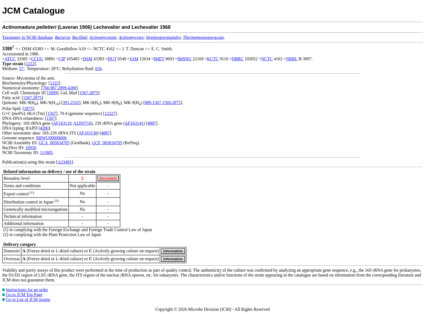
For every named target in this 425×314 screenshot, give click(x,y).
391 (66, 102)
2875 (93, 92)
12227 (109, 113)
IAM (134, 58)
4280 (71, 88)
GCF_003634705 (107, 142)
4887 (151, 123)
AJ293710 (82, 123)
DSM (87, 58)
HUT (112, 58)
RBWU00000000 (51, 138)
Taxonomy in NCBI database (27, 37)
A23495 (64, 162)
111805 (46, 152)
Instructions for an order (27, 289)
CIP (62, 58)
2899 (62, 88)
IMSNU (185, 58)
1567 (83, 92)
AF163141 (134, 123)
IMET (159, 58)
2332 (74, 102)
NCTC (267, 58)
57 (21, 68)
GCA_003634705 (54, 142)
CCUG (37, 58)
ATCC (10, 58)
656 (98, 68)
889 (148, 102)
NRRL (291, 58)
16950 (30, 147)
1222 (30, 63)
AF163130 (88, 133)
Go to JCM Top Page (24, 294)
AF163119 (62, 123)
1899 (52, 92)
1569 (166, 102)
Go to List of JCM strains (28, 299)
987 (53, 88)
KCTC (213, 58)
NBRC (238, 58)
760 (46, 88)
